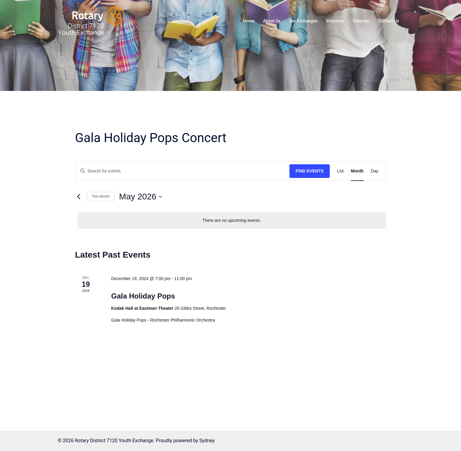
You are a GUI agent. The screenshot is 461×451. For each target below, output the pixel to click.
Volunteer (335, 20)
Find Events (310, 171)
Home (249, 20)
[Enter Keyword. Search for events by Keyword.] (182, 171)
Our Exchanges (303, 20)
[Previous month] (78, 196)
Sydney (207, 440)
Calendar (361, 20)
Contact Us (388, 20)
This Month (101, 196)
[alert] (232, 220)
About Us (271, 20)
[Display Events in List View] (340, 171)
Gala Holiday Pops (143, 296)
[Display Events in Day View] (375, 171)
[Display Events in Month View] (357, 171)
